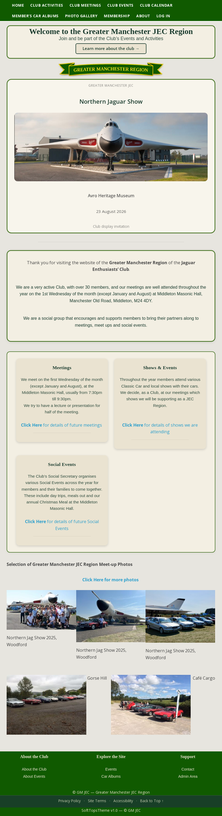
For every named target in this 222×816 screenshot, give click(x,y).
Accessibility (123, 800)
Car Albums (111, 776)
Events (111, 769)
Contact (187, 769)
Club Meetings (85, 5)
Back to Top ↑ (152, 800)
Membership (117, 15)
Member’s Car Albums (35, 15)
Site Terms (97, 800)
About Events (34, 776)
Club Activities (46, 5)
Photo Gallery (81, 15)
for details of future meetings (62, 425)
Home (18, 5)
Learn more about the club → (111, 48)
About (143, 15)
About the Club (34, 769)
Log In (163, 15)
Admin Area (187, 776)
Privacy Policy (69, 800)
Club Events (120, 5)
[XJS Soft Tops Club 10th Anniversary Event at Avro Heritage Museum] (111, 156)
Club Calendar (156, 5)
